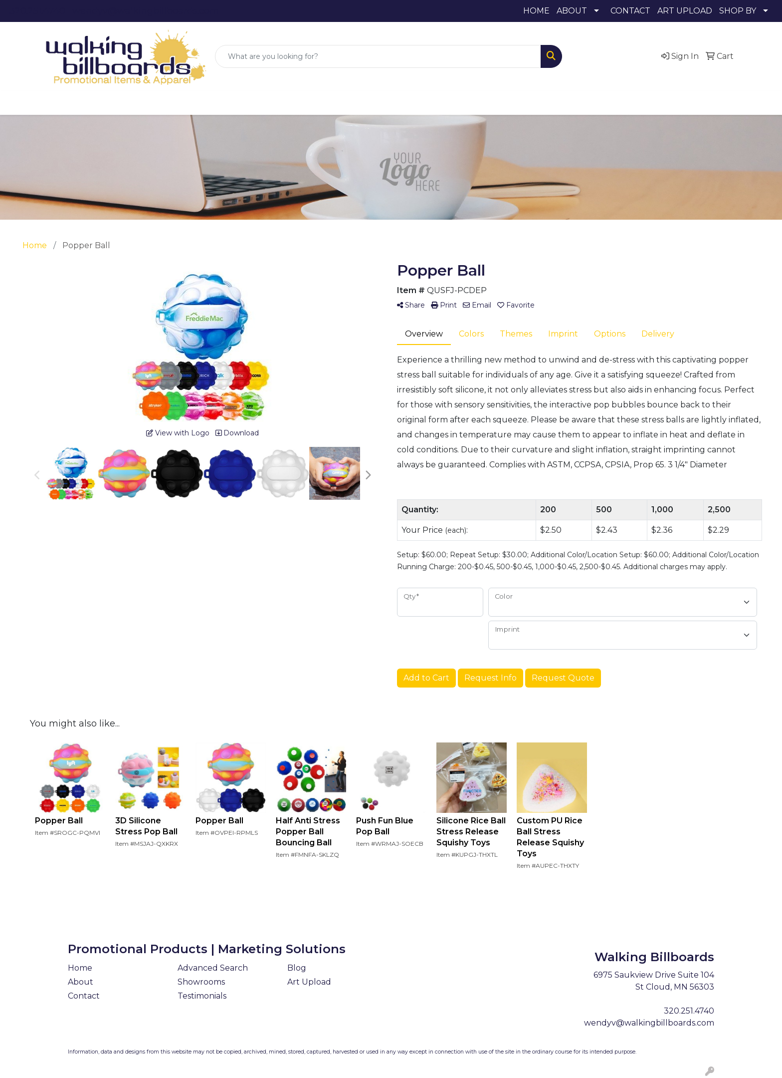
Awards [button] (216, 102)
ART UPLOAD (684, 10)
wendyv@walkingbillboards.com (145, 10)
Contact (84, 996)
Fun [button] (350, 102)
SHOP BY (737, 10)
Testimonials (202, 996)
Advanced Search (213, 968)
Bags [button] (257, 102)
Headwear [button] (395, 102)
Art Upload (309, 982)
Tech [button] (527, 102)
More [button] (609, 102)
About (80, 982)
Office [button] (488, 102)
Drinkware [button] (304, 102)
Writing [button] (568, 102)
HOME (536, 10)
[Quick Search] (378, 56)
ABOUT (572, 10)
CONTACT (630, 10)
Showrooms (201, 982)
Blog (296, 968)
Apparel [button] (169, 102)
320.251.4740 (37, 10)
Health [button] (446, 102)
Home (80, 968)
